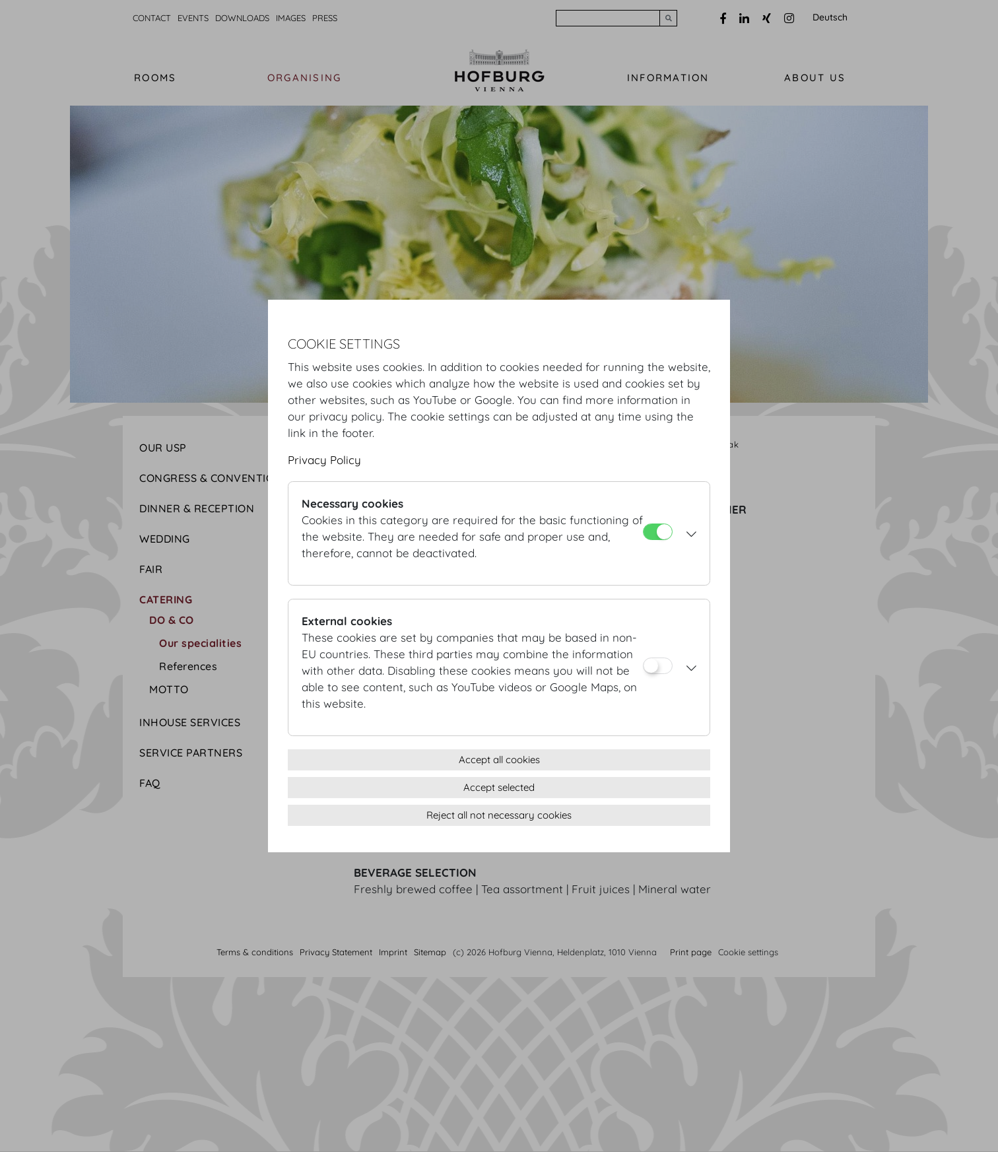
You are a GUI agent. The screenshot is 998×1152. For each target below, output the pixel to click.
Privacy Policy (324, 460)
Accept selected (499, 787)
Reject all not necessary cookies (499, 815)
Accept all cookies (499, 759)
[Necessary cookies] (658, 532)
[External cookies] (658, 666)
